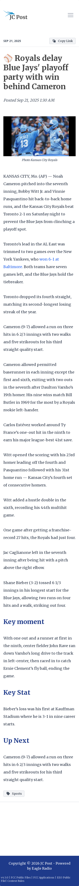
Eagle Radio (42, 868)
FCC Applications (43, 877)
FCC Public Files (21, 877)
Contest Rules (15, 880)
